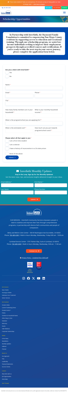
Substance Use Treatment (9, 295)
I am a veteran (14, 145)
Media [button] (3, 335)
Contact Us (33, 251)
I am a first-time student (18, 141)
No (10, 76)
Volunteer (4, 321)
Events (3, 326)
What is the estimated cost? (15, 128)
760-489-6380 (14, 235)
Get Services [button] (5, 287)
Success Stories (6, 366)
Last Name (5, 189)
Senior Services (6, 298)
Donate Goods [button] (6, 310)
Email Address (6, 182)
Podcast (4, 349)
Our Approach (5, 356)
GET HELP (48, 7)
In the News (5, 338)
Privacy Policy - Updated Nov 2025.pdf (35, 258)
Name (7, 85)
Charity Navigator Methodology (30, 271)
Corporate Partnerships (8, 331)
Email (7, 92)
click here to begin (39, 4)
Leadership (5, 361)
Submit (11, 157)
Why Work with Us (7, 374)
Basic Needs (5, 290)
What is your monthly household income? (46, 111)
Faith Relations (6, 328)
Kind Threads (5, 383)
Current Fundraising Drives (9, 307)
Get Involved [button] (5, 302)
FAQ (3, 359)
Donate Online (6, 305)
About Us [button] (4, 353)
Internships (5, 379)
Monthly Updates (6, 344)
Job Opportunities (6, 376)
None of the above (16, 154)
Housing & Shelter (7, 292)
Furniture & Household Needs (10, 315)
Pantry (3, 313)
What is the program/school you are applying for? (23, 120)
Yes (10, 72)
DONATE (64, 7)
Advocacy (4, 323)
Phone (37, 92)
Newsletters (5, 341)
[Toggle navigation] (64, 12)
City (6, 100)
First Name (38, 182)
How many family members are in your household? (19, 111)
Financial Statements (7, 364)
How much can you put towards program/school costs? (46, 129)
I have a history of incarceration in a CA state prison (27, 148)
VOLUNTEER (56, 7)
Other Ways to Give (7, 318)
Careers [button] (4, 371)
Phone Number (39, 189)
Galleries (4, 346)
